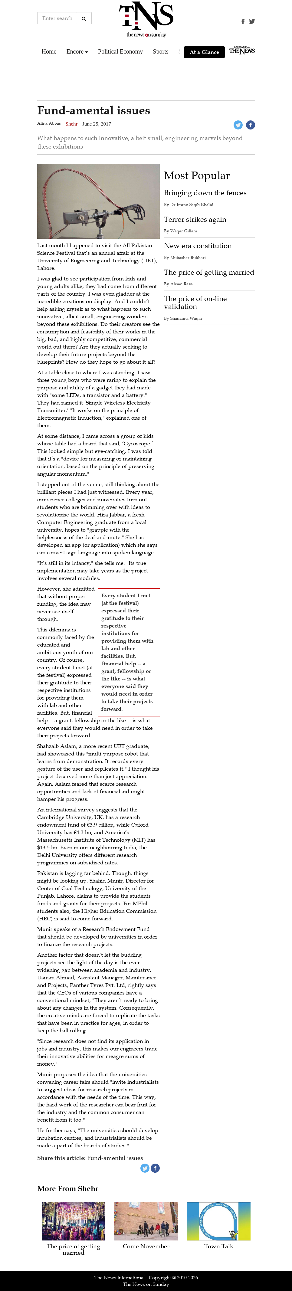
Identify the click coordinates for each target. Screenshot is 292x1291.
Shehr (72, 124)
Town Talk (218, 1246)
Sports (160, 51)
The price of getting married (209, 272)
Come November (146, 1246)
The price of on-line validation (195, 302)
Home (49, 51)
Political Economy (120, 51)
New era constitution (198, 245)
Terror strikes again (195, 219)
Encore (75, 51)
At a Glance (204, 52)
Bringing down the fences (205, 192)
